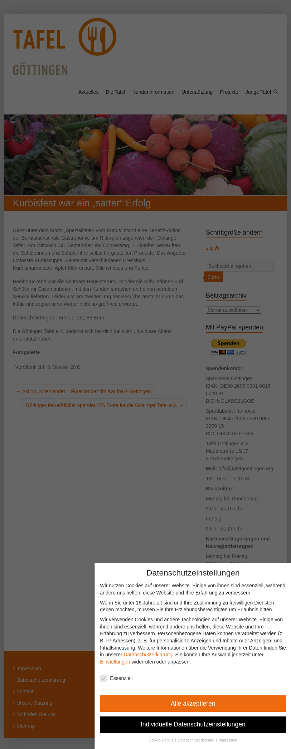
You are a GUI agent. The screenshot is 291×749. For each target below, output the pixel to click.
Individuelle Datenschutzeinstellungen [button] (196, 724)
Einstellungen (118, 662)
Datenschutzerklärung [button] (200, 740)
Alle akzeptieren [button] (196, 703)
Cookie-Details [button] (165, 740)
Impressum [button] (231, 740)
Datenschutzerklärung (151, 654)
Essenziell (119, 678)
